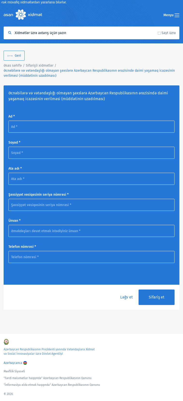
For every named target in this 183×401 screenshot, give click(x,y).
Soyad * (14, 142)
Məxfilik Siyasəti (14, 371)
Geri (18, 56)
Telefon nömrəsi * (22, 247)
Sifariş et (156, 297)
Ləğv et (126, 297)
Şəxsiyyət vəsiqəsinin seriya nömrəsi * (38, 195)
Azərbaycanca (13, 363)
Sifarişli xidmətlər (39, 65)
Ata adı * (15, 168)
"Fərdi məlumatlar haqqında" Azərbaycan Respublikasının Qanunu (48, 378)
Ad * (11, 116)
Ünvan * (14, 221)
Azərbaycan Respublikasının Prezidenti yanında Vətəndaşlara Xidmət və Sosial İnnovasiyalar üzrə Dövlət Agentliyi (49, 351)
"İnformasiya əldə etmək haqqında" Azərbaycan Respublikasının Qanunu (52, 385)
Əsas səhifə (13, 65)
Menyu (171, 15)
